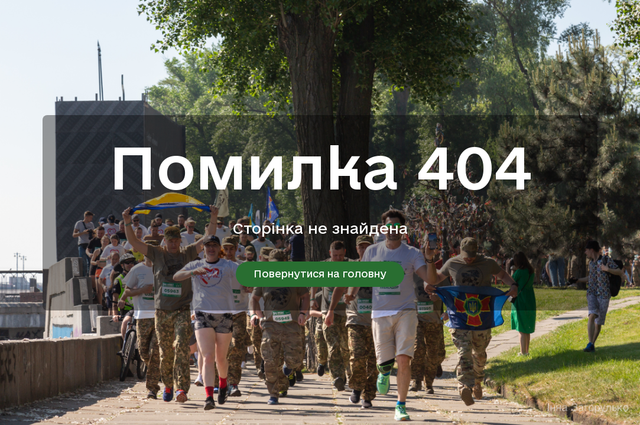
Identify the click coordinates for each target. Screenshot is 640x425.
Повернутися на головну (320, 273)
